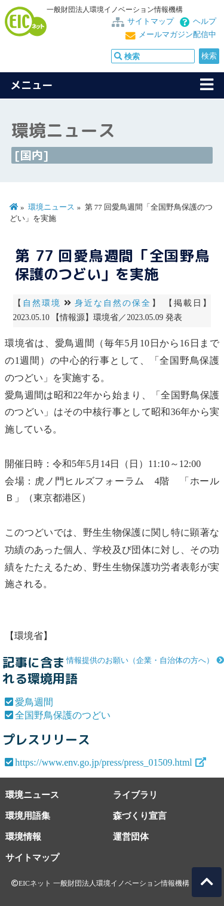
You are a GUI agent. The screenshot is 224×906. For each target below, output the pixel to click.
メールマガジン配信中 (177, 34)
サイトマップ (150, 21)
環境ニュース (51, 207)
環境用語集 (27, 815)
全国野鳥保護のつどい (63, 715)
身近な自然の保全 (113, 303)
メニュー (32, 85)
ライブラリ (135, 795)
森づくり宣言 (140, 815)
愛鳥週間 (34, 702)
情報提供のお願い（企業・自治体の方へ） (140, 660)
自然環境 (42, 303)
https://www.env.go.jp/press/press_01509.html (103, 762)
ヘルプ (204, 21)
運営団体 (131, 836)
